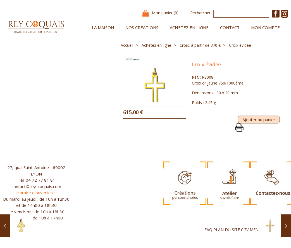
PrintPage (239, 134)
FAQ (208, 236)
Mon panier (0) (165, 12)
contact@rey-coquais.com (36, 193)
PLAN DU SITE (226, 236)
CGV (245, 236)
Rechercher (200, 12)
